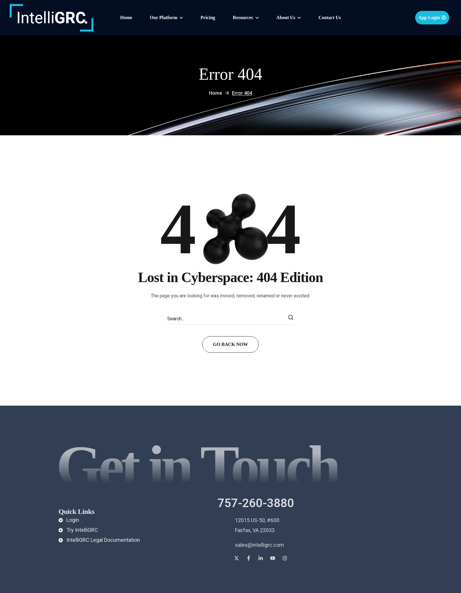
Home (215, 93)
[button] (432, 17)
